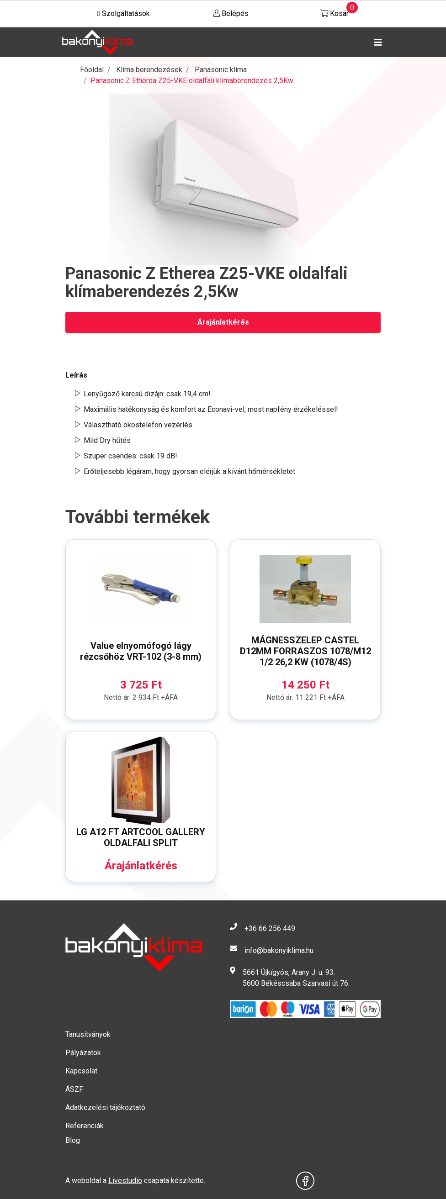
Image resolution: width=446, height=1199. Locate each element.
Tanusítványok (88, 1034)
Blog (72, 1140)
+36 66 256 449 (269, 928)
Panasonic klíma (221, 69)
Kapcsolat (81, 1071)
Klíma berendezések (149, 69)
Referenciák (84, 1125)
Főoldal (92, 69)
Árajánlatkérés (223, 322)
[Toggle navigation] (376, 42)
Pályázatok (83, 1052)
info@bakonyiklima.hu (278, 950)
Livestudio (125, 1180)
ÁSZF (74, 1089)
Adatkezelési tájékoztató (105, 1107)
